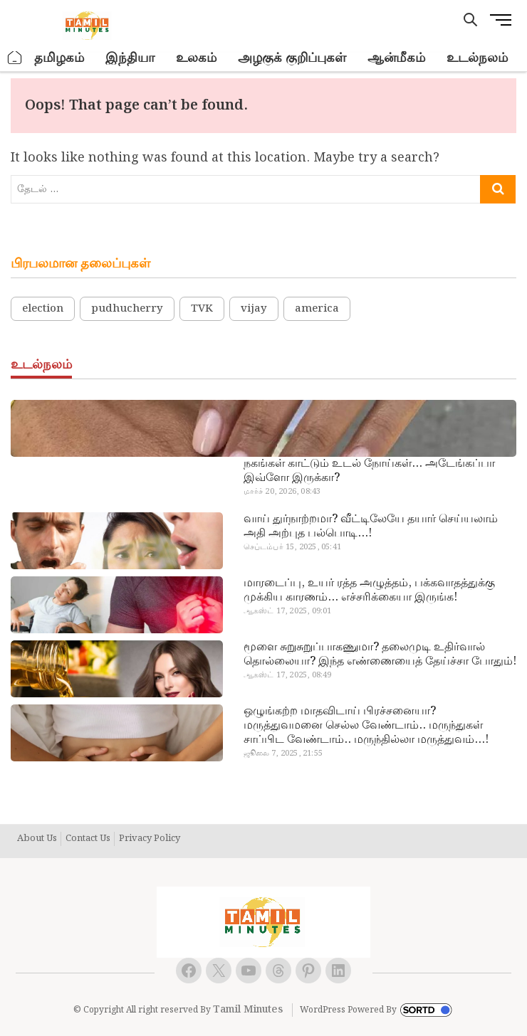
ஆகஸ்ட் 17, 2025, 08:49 (288, 675)
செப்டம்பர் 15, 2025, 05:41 (292, 547)
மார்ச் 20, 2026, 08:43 (282, 491)
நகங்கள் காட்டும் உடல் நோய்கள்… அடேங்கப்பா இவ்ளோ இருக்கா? (369, 471)
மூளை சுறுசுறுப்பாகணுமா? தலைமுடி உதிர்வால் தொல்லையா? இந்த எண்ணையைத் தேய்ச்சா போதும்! (380, 654)
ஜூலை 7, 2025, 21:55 (283, 753)
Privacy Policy (149, 839)
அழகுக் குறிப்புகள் (292, 58)
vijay (254, 308)
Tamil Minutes (248, 1010)
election (42, 308)
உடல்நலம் (477, 58)
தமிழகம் (59, 58)
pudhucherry (127, 308)
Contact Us (88, 839)
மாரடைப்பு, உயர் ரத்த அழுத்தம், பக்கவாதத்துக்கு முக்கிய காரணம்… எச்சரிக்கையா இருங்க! (369, 590)
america (317, 308)
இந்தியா (130, 58)
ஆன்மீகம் (396, 58)
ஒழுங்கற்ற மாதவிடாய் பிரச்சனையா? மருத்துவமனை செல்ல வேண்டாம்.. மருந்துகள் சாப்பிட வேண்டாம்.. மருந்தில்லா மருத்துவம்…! (366, 725)
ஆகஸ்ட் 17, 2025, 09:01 (288, 611)
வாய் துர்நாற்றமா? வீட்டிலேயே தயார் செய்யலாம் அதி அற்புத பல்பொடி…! (371, 526)
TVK (202, 308)
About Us (37, 839)
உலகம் (196, 58)
